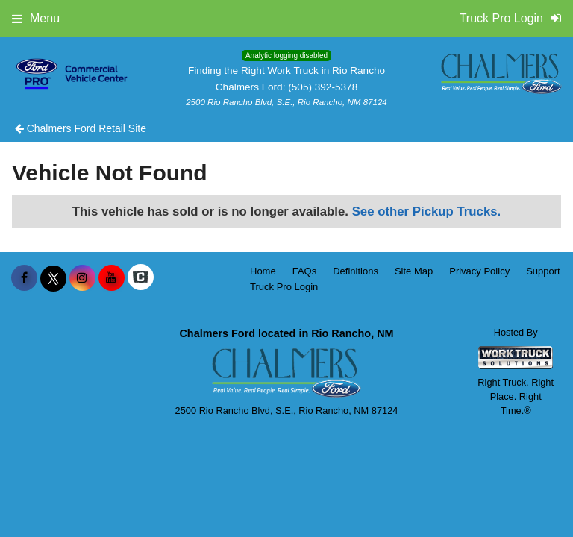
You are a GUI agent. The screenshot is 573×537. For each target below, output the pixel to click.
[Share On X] (53, 278)
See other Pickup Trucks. (426, 211)
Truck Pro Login (284, 286)
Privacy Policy (479, 271)
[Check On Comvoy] (141, 278)
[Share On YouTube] (111, 278)
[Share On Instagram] (82, 278)
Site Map (414, 271)
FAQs (304, 271)
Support (543, 271)
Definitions (355, 271)
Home (263, 271)
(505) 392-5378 (322, 86)
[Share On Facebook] (24, 278)
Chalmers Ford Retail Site (80, 128)
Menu (36, 18)
